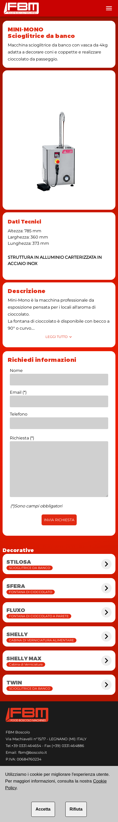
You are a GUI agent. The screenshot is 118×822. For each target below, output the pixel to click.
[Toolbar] (109, 8)
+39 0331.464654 (26, 745)
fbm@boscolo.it (32, 752)
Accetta (43, 809)
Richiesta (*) (22, 438)
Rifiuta (76, 809)
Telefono (18, 414)
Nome (16, 370)
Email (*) (18, 392)
